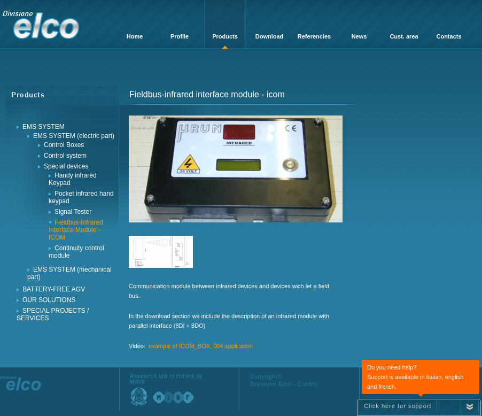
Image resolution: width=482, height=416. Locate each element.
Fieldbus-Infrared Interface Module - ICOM (76, 230)
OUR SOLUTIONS (48, 300)
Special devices (66, 166)
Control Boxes (64, 145)
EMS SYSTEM (43, 126)
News (359, 36)
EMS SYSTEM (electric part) (73, 136)
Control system (65, 155)
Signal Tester (73, 211)
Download (269, 36)
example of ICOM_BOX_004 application (201, 346)
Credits (308, 384)
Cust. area (404, 36)
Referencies (314, 36)
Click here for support (398, 406)
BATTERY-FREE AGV (53, 289)
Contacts (448, 36)
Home (135, 36)
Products (225, 36)
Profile (179, 36)
